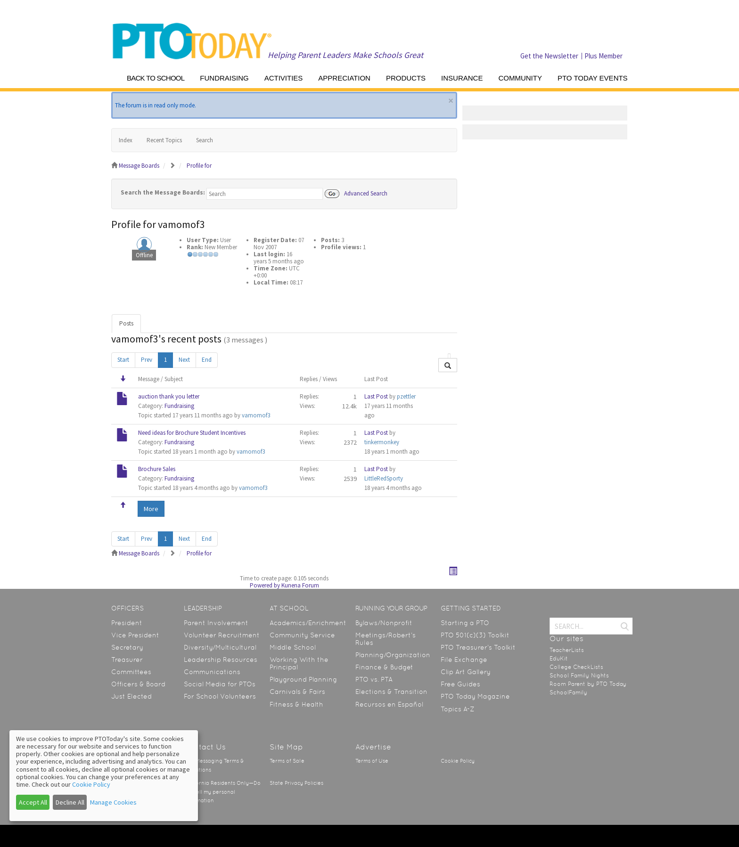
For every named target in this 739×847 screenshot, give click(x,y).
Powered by (265, 585)
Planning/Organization (392, 655)
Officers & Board (138, 684)
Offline (144, 255)
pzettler (406, 396)
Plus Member (603, 55)
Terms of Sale (287, 761)
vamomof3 (256, 415)
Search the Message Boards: (163, 192)
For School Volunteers (220, 696)
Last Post (376, 396)
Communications (212, 672)
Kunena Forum (300, 585)
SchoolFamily (568, 692)
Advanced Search (365, 193)
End (207, 360)
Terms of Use (371, 761)
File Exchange (464, 659)
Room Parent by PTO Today (588, 684)
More (151, 509)
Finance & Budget (384, 667)
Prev (146, 360)
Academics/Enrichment (308, 623)
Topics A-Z (457, 709)
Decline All (70, 802)
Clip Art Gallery (466, 672)
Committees (131, 672)
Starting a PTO (465, 623)
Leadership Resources (220, 659)
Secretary (127, 647)
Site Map (286, 746)
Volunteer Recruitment (222, 635)
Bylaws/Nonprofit (383, 623)
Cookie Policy (458, 761)
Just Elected (131, 696)
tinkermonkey (381, 442)
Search (204, 140)
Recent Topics (164, 140)
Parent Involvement (216, 623)
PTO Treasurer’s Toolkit (478, 647)
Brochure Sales (156, 469)
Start (123, 360)
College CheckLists (576, 667)
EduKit (559, 658)
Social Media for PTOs (219, 684)
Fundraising (179, 406)
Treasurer (127, 659)
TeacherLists (567, 650)
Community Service (302, 635)
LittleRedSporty (383, 478)
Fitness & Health (296, 704)
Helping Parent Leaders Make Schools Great (345, 54)
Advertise (373, 746)
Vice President (135, 635)
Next (184, 360)
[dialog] (103, 775)
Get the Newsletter (549, 55)
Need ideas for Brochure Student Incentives (192, 433)
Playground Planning (303, 679)
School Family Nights (579, 675)
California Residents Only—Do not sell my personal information (222, 792)
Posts (126, 323)
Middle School (293, 647)
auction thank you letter (168, 396)
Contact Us (205, 746)
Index (125, 140)
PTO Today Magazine (475, 696)
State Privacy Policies (296, 783)
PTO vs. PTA (374, 679)
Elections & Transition (391, 691)
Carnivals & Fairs (297, 691)
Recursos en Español (389, 704)
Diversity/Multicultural (220, 647)
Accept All (33, 802)
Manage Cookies (113, 802)
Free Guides (460, 684)
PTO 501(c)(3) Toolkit (475, 635)
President (126, 623)
